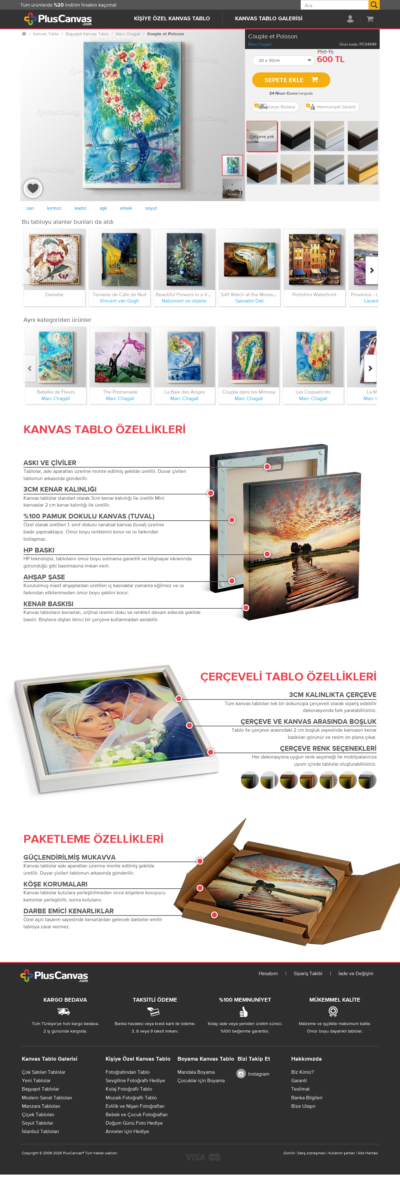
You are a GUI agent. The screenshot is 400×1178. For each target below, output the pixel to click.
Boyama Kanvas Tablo (206, 1059)
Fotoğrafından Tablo (128, 1072)
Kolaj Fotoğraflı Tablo (129, 1089)
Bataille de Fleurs (56, 392)
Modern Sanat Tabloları (47, 1097)
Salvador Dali (249, 300)
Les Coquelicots (313, 392)
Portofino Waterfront (314, 294)
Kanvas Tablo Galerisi (268, 19)
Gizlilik (289, 1153)
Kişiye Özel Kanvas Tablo (172, 19)
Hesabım (268, 973)
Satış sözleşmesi (312, 1153)
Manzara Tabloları (41, 1106)
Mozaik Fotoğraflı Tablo (131, 1097)
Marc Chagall (259, 44)
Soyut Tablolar (37, 1123)
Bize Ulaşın (303, 1106)
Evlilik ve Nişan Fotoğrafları (135, 1106)
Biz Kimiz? (302, 1072)
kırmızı (54, 208)
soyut (151, 208)
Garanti (299, 1080)
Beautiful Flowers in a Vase (185, 294)
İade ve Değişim (355, 973)
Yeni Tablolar (36, 1080)
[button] (283, 60)
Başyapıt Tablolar (40, 1089)
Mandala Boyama (196, 1072)
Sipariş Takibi (308, 973)
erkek (126, 208)
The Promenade (120, 392)
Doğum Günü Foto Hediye (134, 1123)
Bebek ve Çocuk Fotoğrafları (137, 1114)
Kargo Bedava (274, 106)
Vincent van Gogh (119, 300)
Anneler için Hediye (127, 1131)
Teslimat (300, 1089)
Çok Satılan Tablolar (43, 1072)
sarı (30, 208)
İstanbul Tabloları (40, 1131)
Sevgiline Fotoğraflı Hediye (135, 1080)
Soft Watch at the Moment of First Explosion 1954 (274, 294)
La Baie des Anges (184, 392)
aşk (103, 208)
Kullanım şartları (341, 1153)
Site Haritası (368, 1153)
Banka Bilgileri (306, 1097)
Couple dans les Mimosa (248, 392)
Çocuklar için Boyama (201, 1080)
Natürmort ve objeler (184, 300)
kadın (81, 208)
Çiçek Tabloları (38, 1114)
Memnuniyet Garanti (331, 106)
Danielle (54, 294)
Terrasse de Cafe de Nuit (119, 294)
